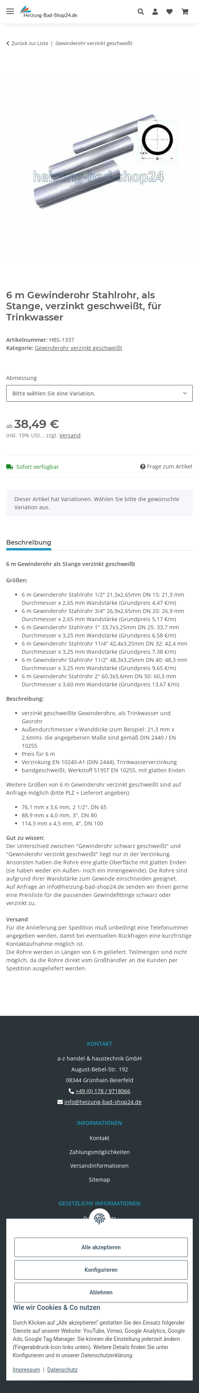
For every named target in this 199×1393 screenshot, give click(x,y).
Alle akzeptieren (101, 1247)
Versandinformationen (99, 1165)
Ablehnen (101, 1292)
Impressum (26, 1370)
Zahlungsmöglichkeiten (99, 1152)
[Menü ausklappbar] (10, 8)
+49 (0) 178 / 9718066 (103, 1091)
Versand (70, 435)
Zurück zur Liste (30, 43)
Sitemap (99, 1179)
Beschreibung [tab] (28, 542)
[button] (143, 11)
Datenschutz (62, 1370)
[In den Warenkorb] (12, 67)
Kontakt (99, 1138)
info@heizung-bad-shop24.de (103, 1102)
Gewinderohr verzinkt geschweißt (78, 348)
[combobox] (99, 393)
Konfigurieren (101, 1270)
